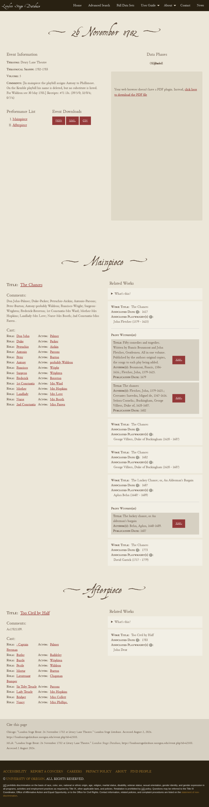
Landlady (22, 394)
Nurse (20, 399)
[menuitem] (77, 5)
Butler (20, 655)
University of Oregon (25, 779)
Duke (20, 341)
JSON (58, 120)
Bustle (20, 660)
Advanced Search (99, 5)
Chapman (56, 676)
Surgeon (21, 373)
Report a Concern (46, 771)
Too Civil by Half (35, 613)
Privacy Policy (98, 771)
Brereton (55, 378)
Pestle (20, 665)
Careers (74, 771)
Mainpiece (20, 119)
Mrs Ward (56, 383)
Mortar (20, 671)
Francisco (22, 367)
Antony (21, 362)
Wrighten (56, 373)
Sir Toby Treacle (26, 686)
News (200, 5)
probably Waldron (61, 362)
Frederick (22, 378)
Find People (140, 771)
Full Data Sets (125, 5)
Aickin (54, 347)
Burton (54, 357)
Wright (54, 367)
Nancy (20, 702)
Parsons (55, 352)
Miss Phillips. (59, 702)
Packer (54, 341)
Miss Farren (57, 404)
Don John (22, 336)
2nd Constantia (26, 404)
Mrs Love (56, 394)
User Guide (148, 5)
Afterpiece (20, 125)
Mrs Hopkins (58, 388)
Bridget (21, 697)
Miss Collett (58, 697)
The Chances (31, 285)
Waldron (55, 665)
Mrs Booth (57, 399)
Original (144, 63)
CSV (85, 120)
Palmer (54, 336)
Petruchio (22, 347)
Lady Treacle (24, 692)
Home (77, 5)
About (168, 5)
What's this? (123, 294)
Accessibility (15, 771)
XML (72, 120)
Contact (185, 5)
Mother (21, 388)
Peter (19, 357)
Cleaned (167, 63)
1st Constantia (25, 383)
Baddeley (56, 655)
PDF (122, 63)
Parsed (190, 63)
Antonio (21, 352)
